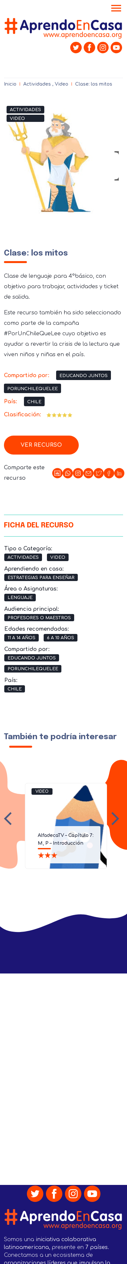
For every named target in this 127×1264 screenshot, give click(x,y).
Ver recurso (41, 445)
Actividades (37, 84)
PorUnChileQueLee (32, 389)
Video (61, 84)
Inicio (10, 84)
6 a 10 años (60, 638)
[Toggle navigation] (116, 9)
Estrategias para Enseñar (41, 577)
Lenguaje (20, 597)
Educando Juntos (83, 376)
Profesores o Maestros (39, 618)
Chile (34, 402)
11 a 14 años (21, 638)
